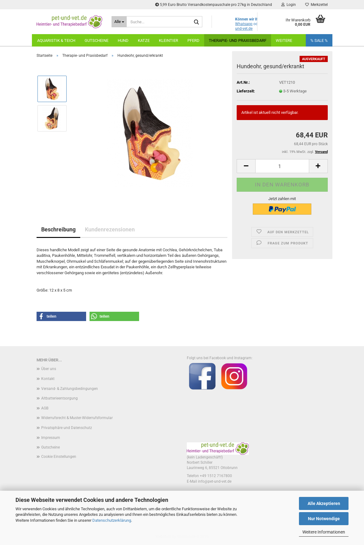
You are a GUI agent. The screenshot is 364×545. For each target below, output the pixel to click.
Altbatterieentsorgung (59, 398)
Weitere (284, 40)
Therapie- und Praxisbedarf (237, 40)
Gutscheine (96, 40)
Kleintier (168, 40)
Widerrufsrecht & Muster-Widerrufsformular (77, 418)
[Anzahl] (282, 166)
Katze (144, 40)
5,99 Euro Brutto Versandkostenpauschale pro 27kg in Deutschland (213, 4)
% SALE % (319, 40)
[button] (246, 166)
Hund (123, 40)
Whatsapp (243, 24)
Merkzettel (316, 4)
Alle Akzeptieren (324, 503)
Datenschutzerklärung (111, 520)
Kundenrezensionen (110, 229)
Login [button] (288, 4)
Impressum (50, 438)
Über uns (48, 369)
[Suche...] (119, 21)
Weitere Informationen (323, 531)
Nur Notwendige (324, 518)
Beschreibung (58, 229)
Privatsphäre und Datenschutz (66, 428)
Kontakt (48, 379)
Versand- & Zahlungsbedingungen (69, 388)
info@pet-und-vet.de (214, 481)
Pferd (193, 40)
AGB (44, 408)
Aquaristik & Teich (56, 40)
